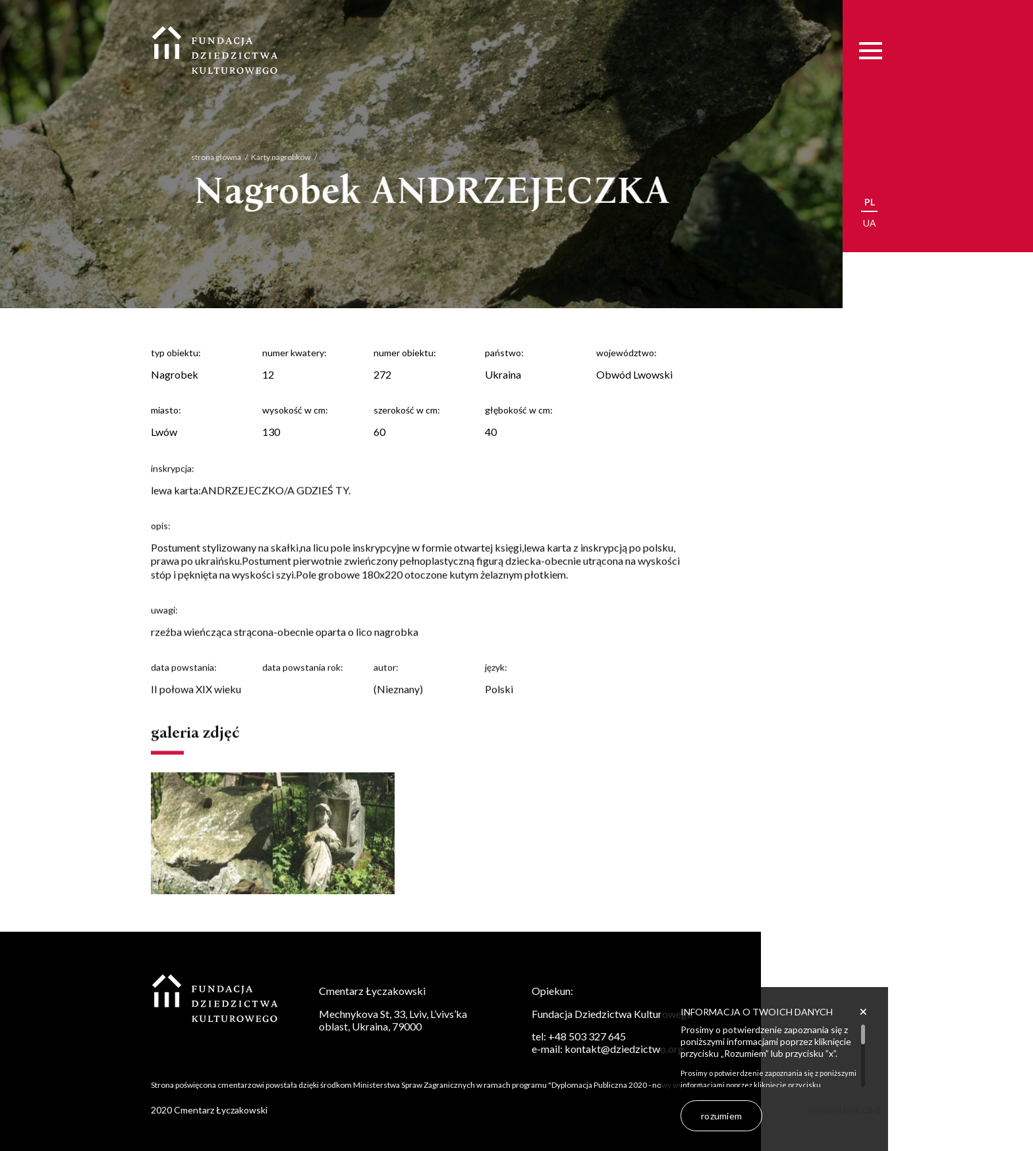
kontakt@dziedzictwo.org (624, 1048)
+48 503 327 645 (587, 1036)
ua (869, 222)
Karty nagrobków (267, 157)
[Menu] (870, 50)
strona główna (203, 157)
